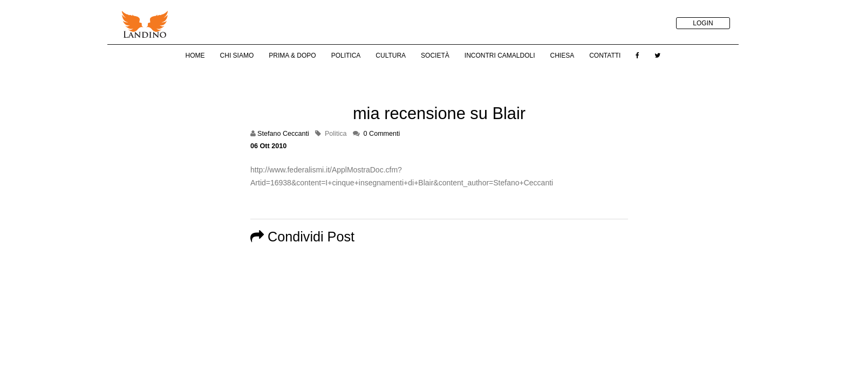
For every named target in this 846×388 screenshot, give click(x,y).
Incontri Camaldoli (500, 55)
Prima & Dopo (292, 55)
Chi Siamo (237, 55)
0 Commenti (382, 133)
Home (195, 55)
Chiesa (562, 55)
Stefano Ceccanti (283, 133)
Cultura (391, 55)
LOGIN (703, 23)
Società (435, 55)
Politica (346, 55)
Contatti (604, 55)
